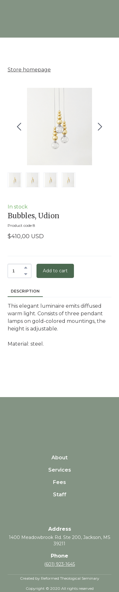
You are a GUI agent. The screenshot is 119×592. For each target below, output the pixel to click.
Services (59, 470)
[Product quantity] (18, 271)
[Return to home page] (59, 418)
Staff (59, 495)
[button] (25, 268)
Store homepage (29, 70)
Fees (59, 482)
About (59, 458)
